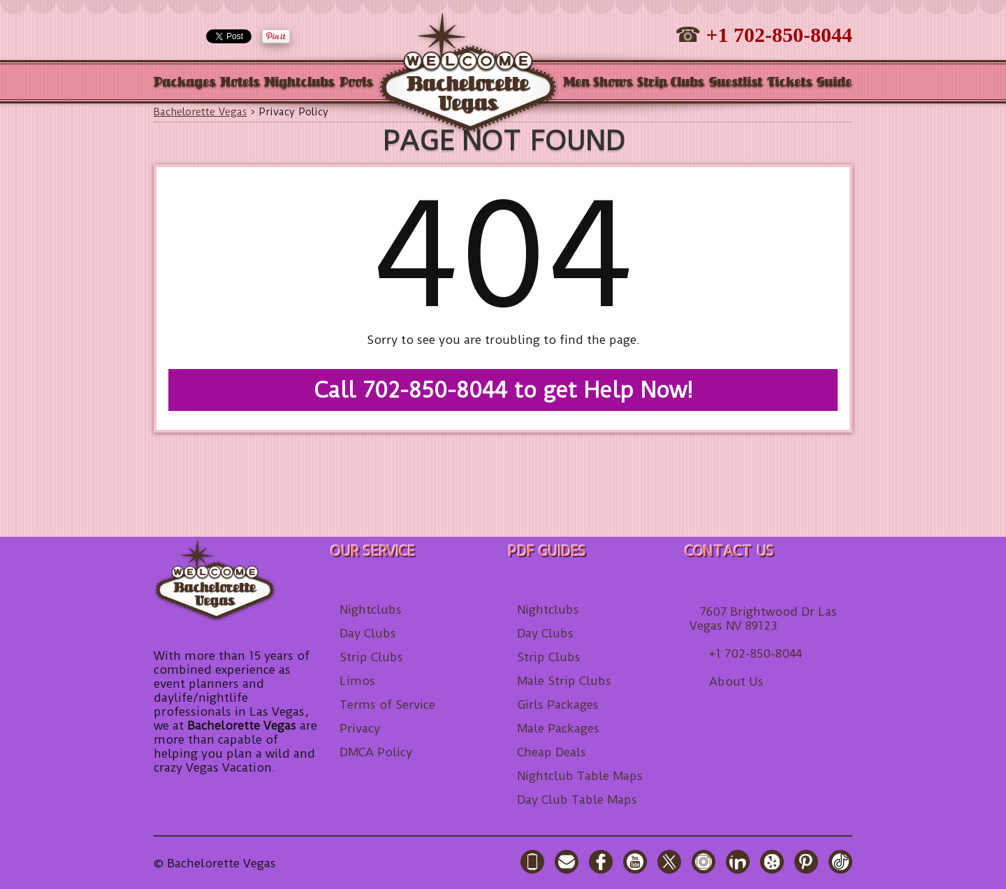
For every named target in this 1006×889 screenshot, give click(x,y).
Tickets (789, 83)
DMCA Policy (376, 752)
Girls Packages (558, 704)
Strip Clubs (670, 83)
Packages (185, 83)
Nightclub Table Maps (580, 776)
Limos (357, 681)
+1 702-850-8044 (779, 34)
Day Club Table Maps (577, 800)
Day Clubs (368, 633)
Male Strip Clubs (564, 681)
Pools (356, 83)
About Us (736, 681)
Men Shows (598, 83)
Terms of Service (387, 704)
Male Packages (558, 728)
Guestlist (736, 83)
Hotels (240, 83)
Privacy (360, 728)
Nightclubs (299, 83)
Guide (834, 83)
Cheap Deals (551, 752)
